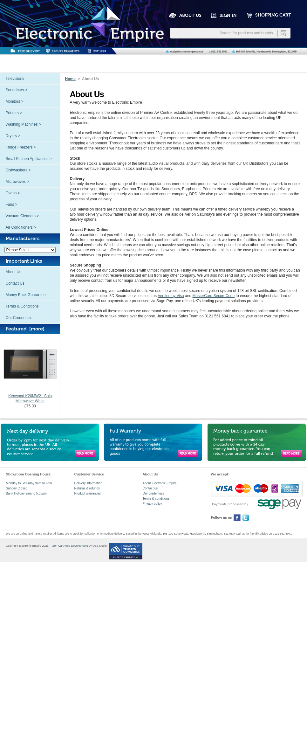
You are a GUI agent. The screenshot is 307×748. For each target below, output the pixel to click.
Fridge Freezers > (21, 147)
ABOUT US (190, 15)
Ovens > (13, 193)
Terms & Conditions (22, 306)
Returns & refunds (87, 488)
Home (70, 79)
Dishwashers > (18, 170)
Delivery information (88, 483)
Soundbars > (16, 90)
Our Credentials (19, 317)
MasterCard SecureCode (213, 296)
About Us (13, 272)
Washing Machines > (23, 124)
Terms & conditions (156, 498)
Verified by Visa (171, 296)
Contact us (150, 488)
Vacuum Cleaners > (22, 216)
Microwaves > (17, 181)
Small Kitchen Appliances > (29, 158)
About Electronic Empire (160, 483)
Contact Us (15, 283)
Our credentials (153, 493)
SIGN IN (228, 15)
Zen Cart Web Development (69, 545)
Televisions (15, 78)
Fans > (11, 204)
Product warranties (87, 493)
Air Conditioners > (21, 227)
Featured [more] (25, 329)
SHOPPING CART (273, 15)
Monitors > (15, 101)
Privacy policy (152, 503)
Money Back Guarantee (26, 295)
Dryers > (13, 136)
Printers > (14, 113)
